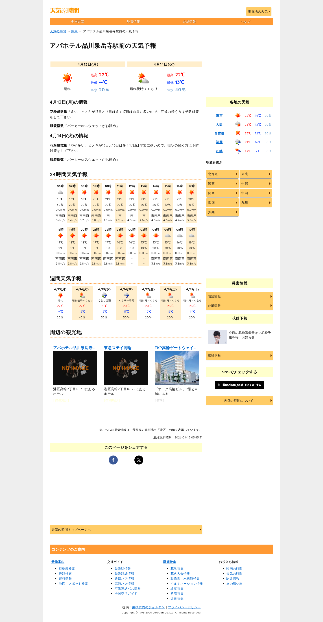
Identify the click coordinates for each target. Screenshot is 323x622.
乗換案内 (57, 562)
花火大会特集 (180, 574)
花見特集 (176, 569)
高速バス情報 (124, 584)
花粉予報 (214, 355)
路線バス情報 (124, 578)
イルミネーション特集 (186, 584)
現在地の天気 (258, 11)
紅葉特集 (176, 589)
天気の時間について (238, 401)
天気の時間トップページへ (71, 530)
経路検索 (65, 574)
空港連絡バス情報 (128, 589)
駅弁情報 (232, 578)
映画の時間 (234, 569)
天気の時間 (58, 31)
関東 (74, 31)
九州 (244, 202)
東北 (244, 174)
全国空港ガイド (126, 593)
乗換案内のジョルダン (148, 607)
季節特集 (169, 562)
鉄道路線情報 (124, 574)
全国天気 (77, 22)
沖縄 (211, 212)
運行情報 (65, 578)
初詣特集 (176, 593)
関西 (211, 193)
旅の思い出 (234, 584)
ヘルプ (245, 22)
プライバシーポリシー (184, 607)
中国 (244, 193)
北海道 (213, 174)
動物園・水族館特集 (185, 578)
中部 (244, 184)
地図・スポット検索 (73, 584)
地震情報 (133, 22)
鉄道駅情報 (123, 569)
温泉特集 (176, 599)
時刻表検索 (67, 569)
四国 (211, 202)
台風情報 (189, 22)
